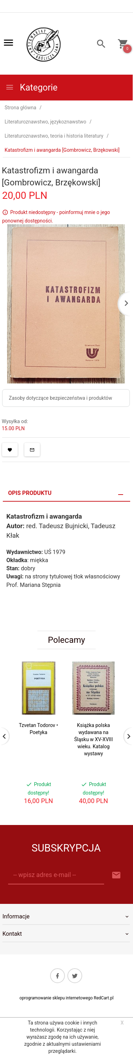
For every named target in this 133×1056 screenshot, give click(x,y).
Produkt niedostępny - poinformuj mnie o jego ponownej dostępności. (56, 216)
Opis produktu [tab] (30, 493)
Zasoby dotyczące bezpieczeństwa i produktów (60, 398)
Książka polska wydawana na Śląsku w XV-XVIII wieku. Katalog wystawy (93, 739)
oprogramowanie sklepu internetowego (56, 998)
